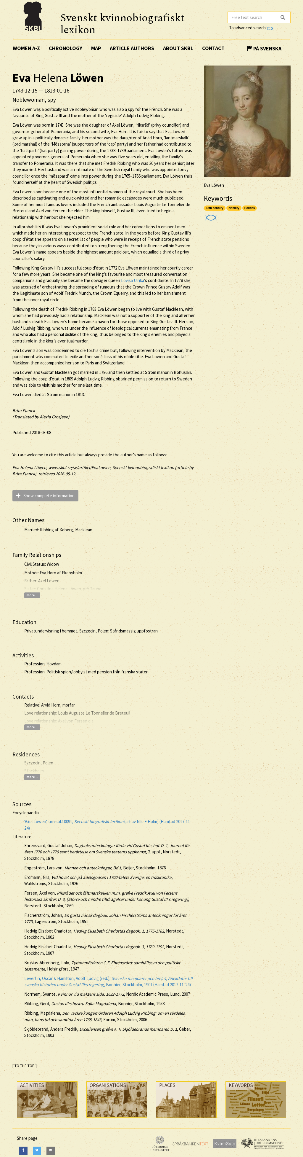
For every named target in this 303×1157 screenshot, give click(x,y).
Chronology (65, 48)
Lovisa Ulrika (132, 280)
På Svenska (264, 48)
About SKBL (178, 48)
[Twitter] (37, 1151)
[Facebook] (23, 1151)
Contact (213, 48)
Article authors (132, 48)
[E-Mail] (50, 1151)
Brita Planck (23, 410)
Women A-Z (26, 48)
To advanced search (251, 28)
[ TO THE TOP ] (24, 1065)
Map (96, 48)
